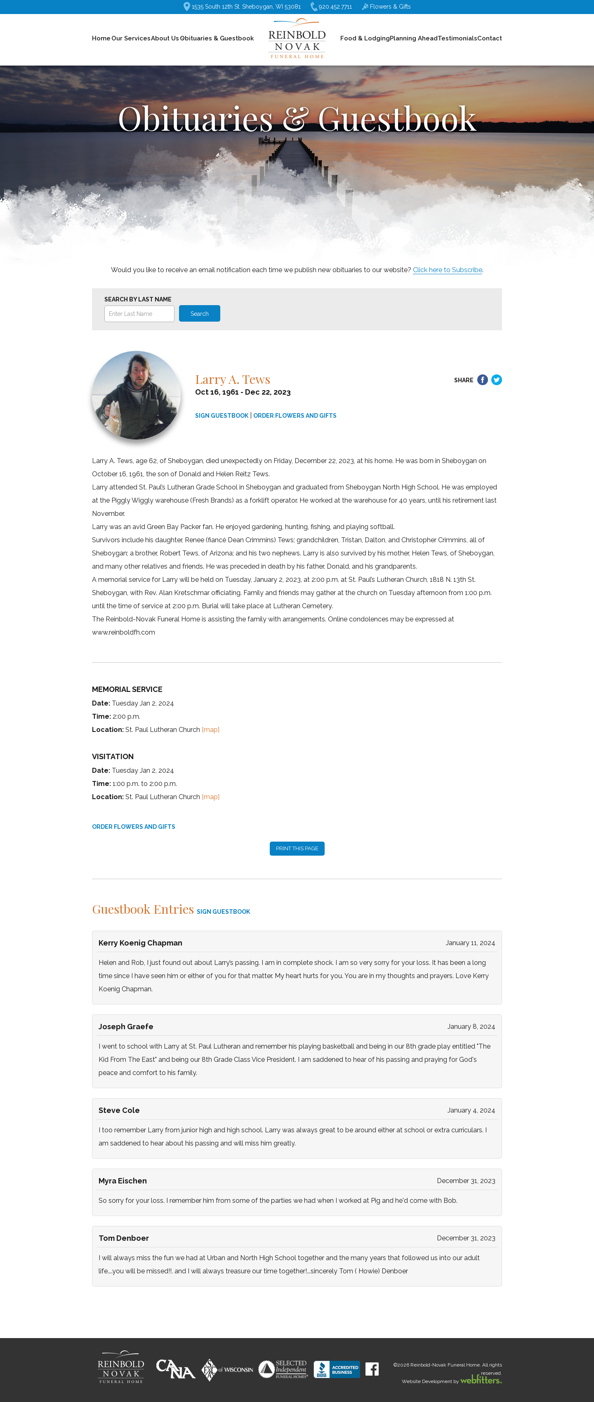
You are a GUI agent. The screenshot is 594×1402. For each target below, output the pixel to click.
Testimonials (457, 38)
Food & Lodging (365, 38)
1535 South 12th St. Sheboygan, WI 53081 (242, 6)
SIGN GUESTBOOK (221, 415)
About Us (165, 38)
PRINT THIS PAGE (297, 848)
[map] (210, 730)
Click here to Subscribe (447, 270)
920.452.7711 (331, 7)
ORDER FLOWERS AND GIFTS (295, 415)
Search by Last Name (138, 299)
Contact (489, 38)
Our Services (131, 38)
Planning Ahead (414, 38)
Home (101, 38)
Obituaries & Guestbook (217, 38)
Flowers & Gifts (386, 6)
